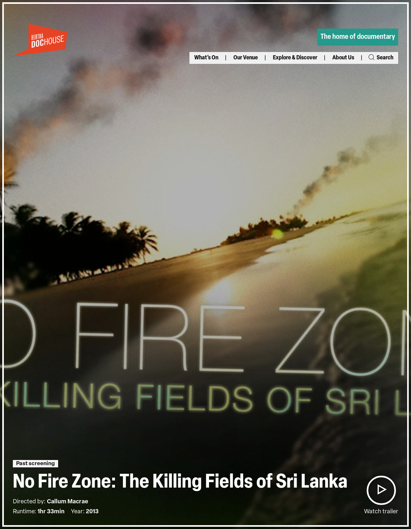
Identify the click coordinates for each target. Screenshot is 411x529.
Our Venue (245, 58)
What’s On (206, 58)
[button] (381, 490)
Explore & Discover (295, 58)
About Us (343, 58)
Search (380, 58)
